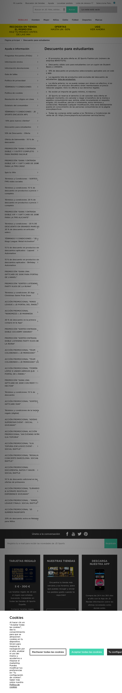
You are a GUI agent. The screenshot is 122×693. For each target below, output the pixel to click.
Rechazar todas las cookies (48, 652)
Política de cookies (15, 685)
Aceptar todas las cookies (86, 652)
